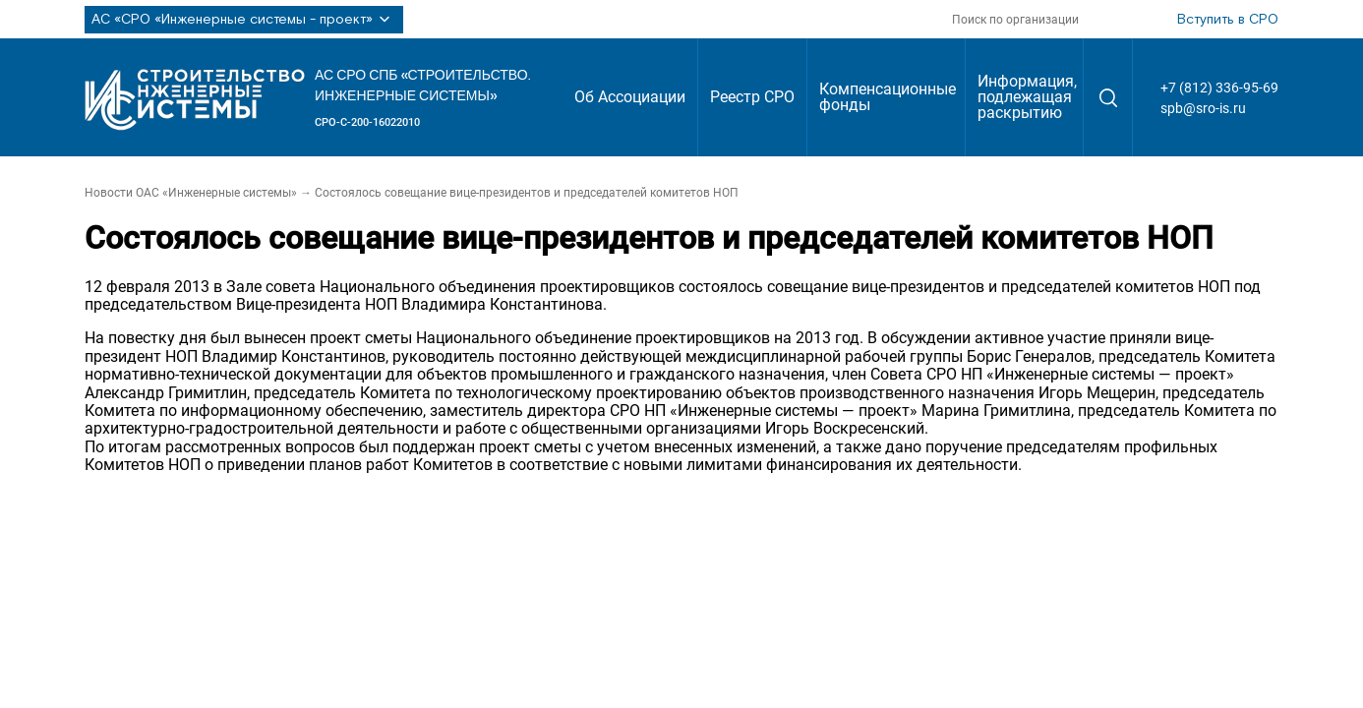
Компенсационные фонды (887, 97)
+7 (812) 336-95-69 (1219, 87)
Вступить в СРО (1227, 20)
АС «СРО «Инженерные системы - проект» (243, 19)
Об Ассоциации (629, 97)
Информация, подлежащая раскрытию (1027, 97)
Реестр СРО (752, 97)
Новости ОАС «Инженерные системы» (191, 193)
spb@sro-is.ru (1203, 108)
